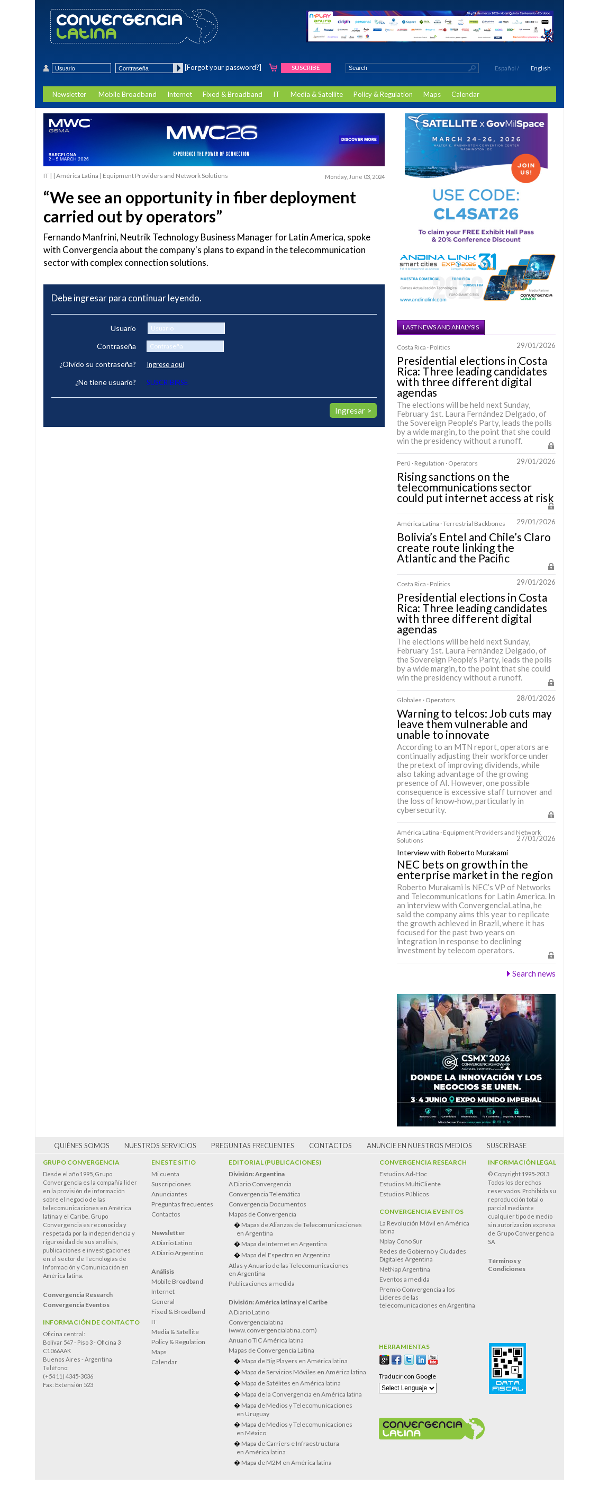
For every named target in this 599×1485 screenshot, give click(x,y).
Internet (179, 94)
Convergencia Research (423, 1162)
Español (505, 68)
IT (276, 94)
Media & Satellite (317, 94)
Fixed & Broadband (232, 94)
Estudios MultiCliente (410, 1184)
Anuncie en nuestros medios (419, 1145)
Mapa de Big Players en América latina (294, 1361)
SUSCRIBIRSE (167, 382)
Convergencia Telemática (265, 1194)
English (541, 68)
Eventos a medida (404, 1279)
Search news (534, 973)
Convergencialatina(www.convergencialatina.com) (273, 1326)
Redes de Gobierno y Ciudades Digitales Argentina (422, 1255)
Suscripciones (171, 1184)
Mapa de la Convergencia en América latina (301, 1394)
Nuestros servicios (160, 1145)
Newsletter (69, 94)
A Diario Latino (171, 1243)
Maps (432, 94)
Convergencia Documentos (267, 1204)
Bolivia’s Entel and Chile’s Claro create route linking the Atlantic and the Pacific (474, 547)
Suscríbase (507, 1145)
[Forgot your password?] (223, 67)
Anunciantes (169, 1194)
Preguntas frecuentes (252, 1145)
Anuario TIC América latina (266, 1340)
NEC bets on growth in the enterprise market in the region (475, 869)
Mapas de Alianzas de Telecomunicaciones (301, 1229)
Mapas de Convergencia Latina (271, 1350)
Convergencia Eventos (421, 1211)
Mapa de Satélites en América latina (291, 1383)
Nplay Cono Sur (400, 1241)
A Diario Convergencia (260, 1184)
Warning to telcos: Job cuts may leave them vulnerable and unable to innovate (474, 724)
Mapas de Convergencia (262, 1214)
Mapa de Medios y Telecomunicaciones (301, 1409)
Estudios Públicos (404, 1194)
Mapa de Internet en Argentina (284, 1244)
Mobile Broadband (127, 94)
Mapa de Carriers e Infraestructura (301, 1447)
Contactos (330, 1145)
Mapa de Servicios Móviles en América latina (303, 1372)
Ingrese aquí (165, 364)
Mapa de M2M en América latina (286, 1462)
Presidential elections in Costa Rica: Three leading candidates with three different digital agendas (472, 376)
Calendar (465, 94)
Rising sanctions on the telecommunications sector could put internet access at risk (475, 487)
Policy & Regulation (383, 94)
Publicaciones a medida (262, 1283)
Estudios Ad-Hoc (403, 1174)
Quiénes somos (82, 1145)
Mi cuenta (165, 1174)
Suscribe (306, 67)
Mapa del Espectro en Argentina (286, 1255)
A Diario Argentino (177, 1253)
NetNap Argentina (404, 1269)
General (163, 1301)
